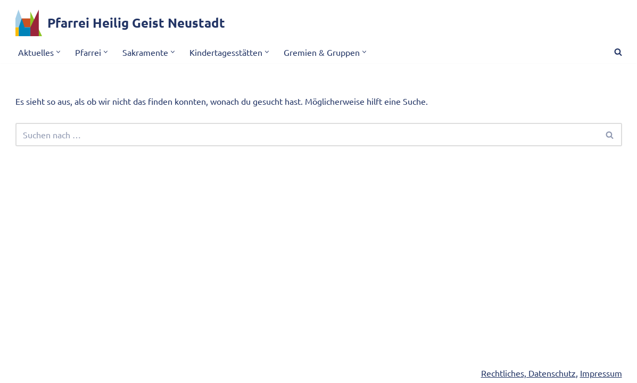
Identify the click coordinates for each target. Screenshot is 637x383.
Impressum (601, 373)
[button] (58, 52)
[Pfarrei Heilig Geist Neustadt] (120, 23)
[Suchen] (618, 52)
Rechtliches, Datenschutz (528, 373)
